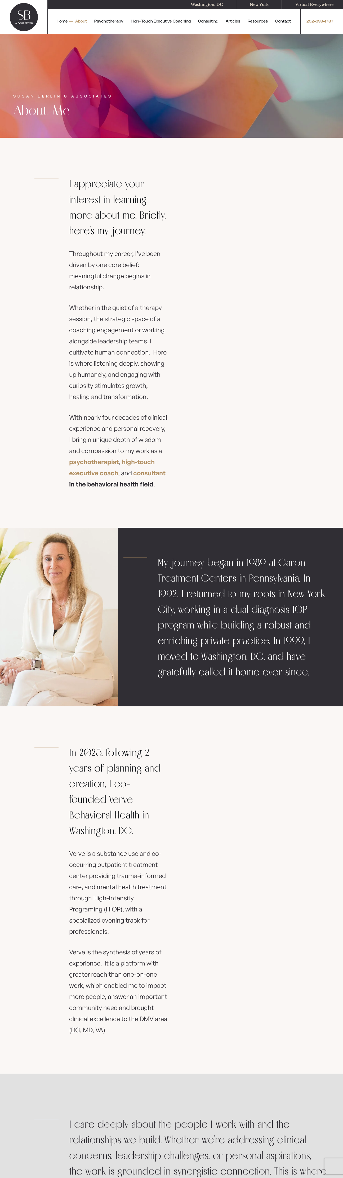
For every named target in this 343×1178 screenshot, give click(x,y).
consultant (149, 473)
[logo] (24, 17)
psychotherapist (94, 462)
